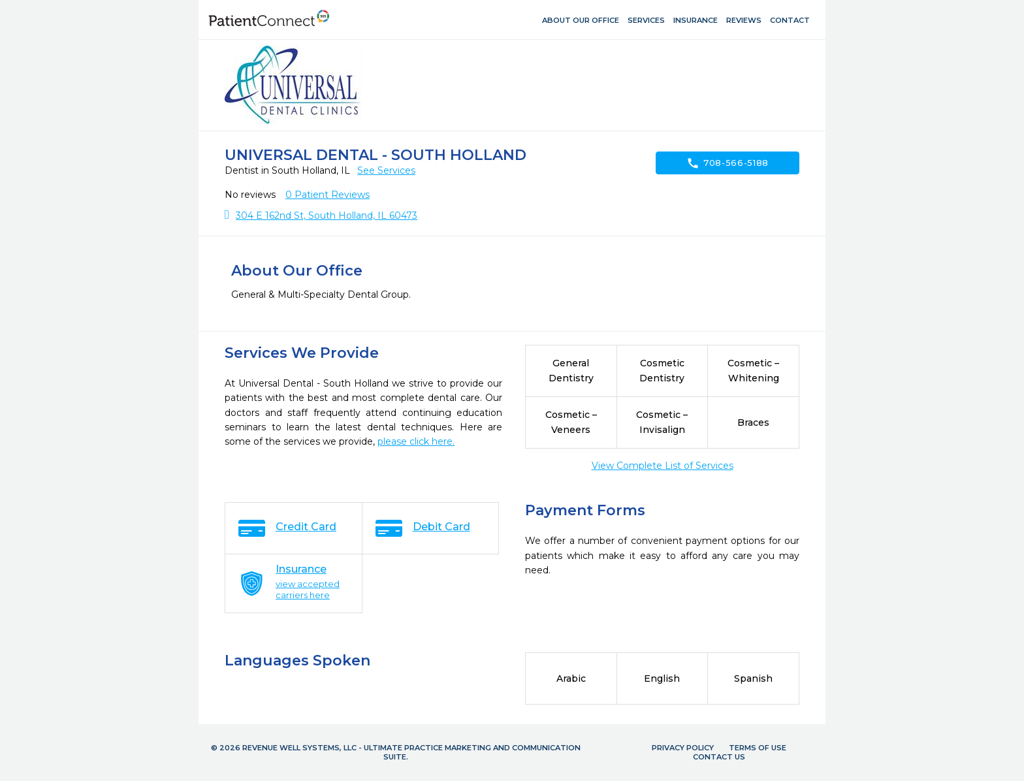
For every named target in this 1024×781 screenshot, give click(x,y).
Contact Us (719, 756)
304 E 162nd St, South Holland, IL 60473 (326, 215)
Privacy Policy (683, 747)
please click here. (416, 441)
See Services (386, 170)
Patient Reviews (327, 194)
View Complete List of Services (662, 465)
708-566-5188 (727, 163)
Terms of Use (757, 747)
